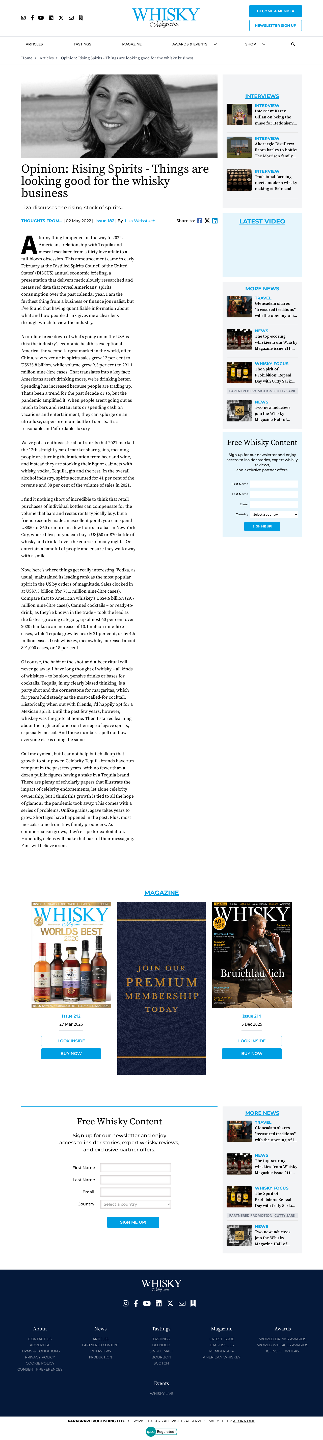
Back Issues (222, 1345)
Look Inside (71, 1041)
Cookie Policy (40, 1363)
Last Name (240, 494)
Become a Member (275, 11)
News (261, 331)
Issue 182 (104, 220)
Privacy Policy (40, 1357)
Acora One (244, 1421)
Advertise (40, 1345)
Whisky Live (161, 1393)
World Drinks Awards (282, 1339)
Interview (267, 106)
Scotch (161, 1363)
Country (242, 514)
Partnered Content (100, 1345)
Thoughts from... (43, 220)
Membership (221, 1351)
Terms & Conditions (40, 1351)
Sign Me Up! (262, 526)
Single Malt (161, 1351)
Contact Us (40, 1339)
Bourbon (161, 1357)
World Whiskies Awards (282, 1345)
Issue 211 (252, 1016)
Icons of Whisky (283, 1351)
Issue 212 (71, 1016)
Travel (263, 298)
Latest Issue (221, 1339)
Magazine (132, 44)
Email (244, 504)
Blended (161, 1345)
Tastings (82, 44)
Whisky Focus (271, 364)
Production (100, 1357)
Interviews (100, 1351)
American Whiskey (221, 1357)
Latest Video (262, 221)
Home (26, 58)
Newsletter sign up (275, 25)
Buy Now (71, 1053)
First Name (239, 484)
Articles (34, 44)
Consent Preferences (40, 1369)
